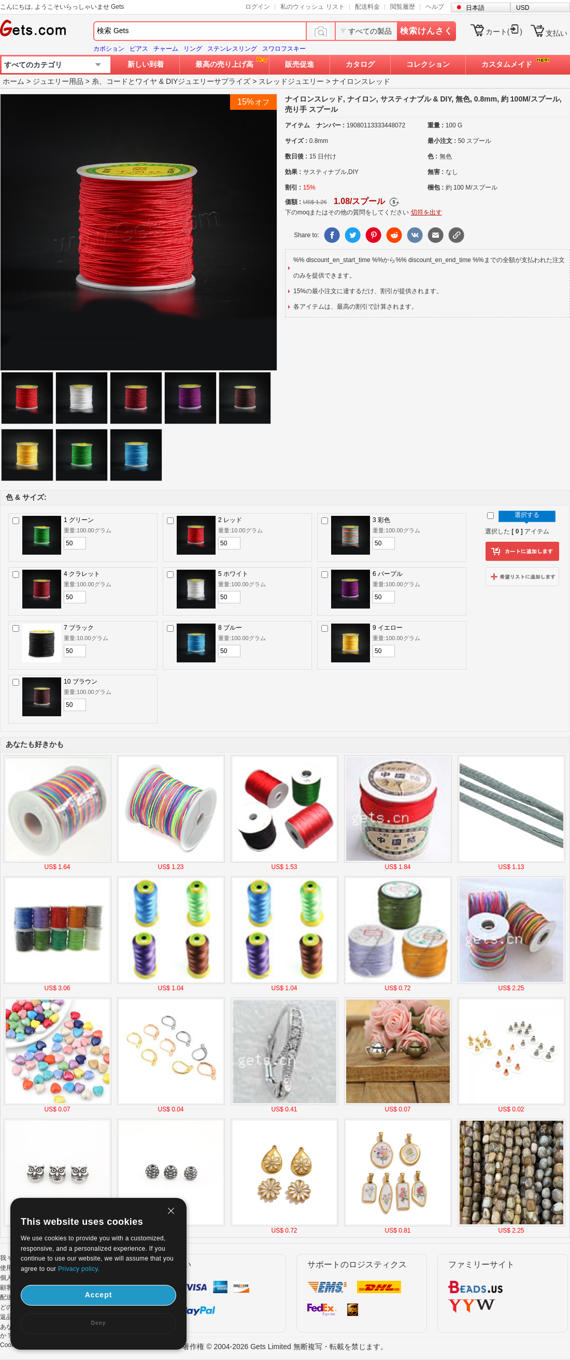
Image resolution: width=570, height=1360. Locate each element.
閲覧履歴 (402, 6)
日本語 (475, 7)
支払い (556, 33)
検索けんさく (426, 30)
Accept (98, 1295)
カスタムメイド (506, 64)
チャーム (165, 48)
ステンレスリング (232, 48)
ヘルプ (434, 6)
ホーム (13, 81)
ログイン (257, 6)
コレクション (428, 64)
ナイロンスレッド (361, 81)
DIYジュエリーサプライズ (208, 81)
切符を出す (426, 212)
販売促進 (299, 64)
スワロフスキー (284, 48)
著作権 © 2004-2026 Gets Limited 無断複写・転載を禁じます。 (284, 1346)
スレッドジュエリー (291, 81)
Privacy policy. (78, 1268)
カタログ (360, 64)
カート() (504, 31)
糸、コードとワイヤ (124, 81)
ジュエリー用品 (58, 81)
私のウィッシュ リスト (312, 6)
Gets (33, 28)
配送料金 (367, 6)
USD (522, 7)
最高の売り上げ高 (224, 64)
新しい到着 (145, 64)
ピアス (139, 48)
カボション (108, 48)
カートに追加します (522, 551)
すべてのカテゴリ (33, 65)
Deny (98, 1323)
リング (192, 48)
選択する (527, 514)
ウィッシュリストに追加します (522, 576)
